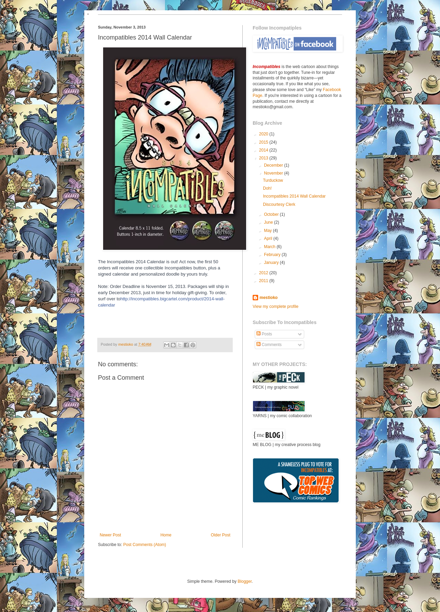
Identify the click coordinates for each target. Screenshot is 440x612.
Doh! (267, 188)
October (272, 214)
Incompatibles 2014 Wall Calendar (294, 196)
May (268, 230)
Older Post (220, 535)
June (269, 222)
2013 (264, 158)
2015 (264, 142)
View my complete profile (275, 306)
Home (166, 535)
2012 (264, 272)
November (274, 173)
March (270, 246)
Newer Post (110, 535)
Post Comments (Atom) (144, 544)
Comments (269, 344)
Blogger (245, 581)
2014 (264, 150)
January (272, 262)
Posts (264, 334)
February (273, 254)
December (274, 165)
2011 (264, 280)
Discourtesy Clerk (279, 204)
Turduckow (273, 180)
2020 (264, 134)
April (268, 238)
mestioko (126, 344)
